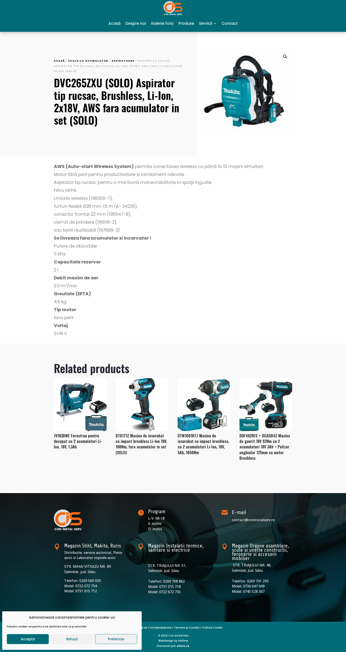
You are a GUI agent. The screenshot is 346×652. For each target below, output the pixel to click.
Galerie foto (162, 23)
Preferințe (116, 639)
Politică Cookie (212, 627)
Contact (230, 23)
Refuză (72, 639)
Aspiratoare (123, 61)
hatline (183, 640)
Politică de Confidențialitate (152, 627)
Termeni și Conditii (186, 627)
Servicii (205, 23)
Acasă (114, 23)
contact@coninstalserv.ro (253, 519)
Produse (186, 23)
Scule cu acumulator (88, 61)
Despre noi (136, 23)
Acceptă (28, 639)
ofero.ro (183, 646)
